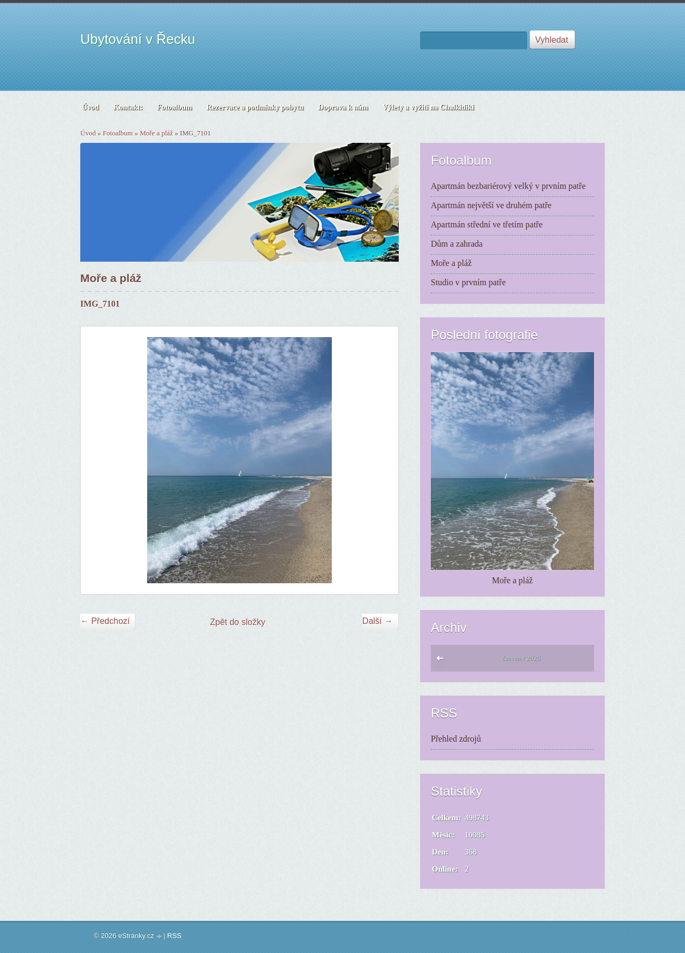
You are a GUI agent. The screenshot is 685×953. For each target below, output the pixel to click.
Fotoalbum (118, 133)
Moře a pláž (156, 133)
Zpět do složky (237, 622)
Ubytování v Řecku (137, 39)
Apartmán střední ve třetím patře (487, 224)
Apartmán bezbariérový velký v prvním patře (508, 185)
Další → (377, 621)
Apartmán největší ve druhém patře (491, 205)
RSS (174, 936)
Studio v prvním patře (468, 282)
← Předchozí (105, 621)
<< (442, 661)
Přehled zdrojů (456, 738)
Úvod (88, 133)
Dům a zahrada (457, 243)
